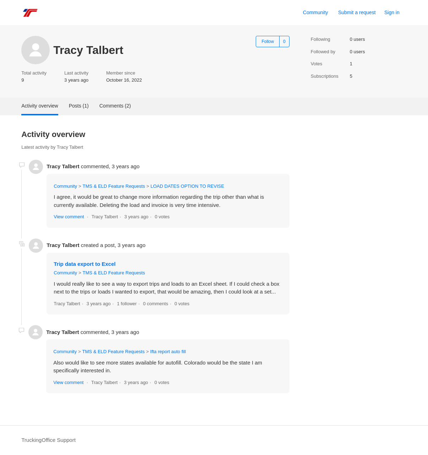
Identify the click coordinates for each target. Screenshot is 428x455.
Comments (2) (115, 106)
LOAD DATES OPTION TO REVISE (187, 186)
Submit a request (357, 12)
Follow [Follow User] (267, 41)
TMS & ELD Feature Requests (114, 186)
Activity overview (39, 106)
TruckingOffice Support (48, 440)
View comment (69, 216)
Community (315, 12)
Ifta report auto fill (168, 351)
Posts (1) (79, 106)
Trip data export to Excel (84, 264)
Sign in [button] (392, 12)
